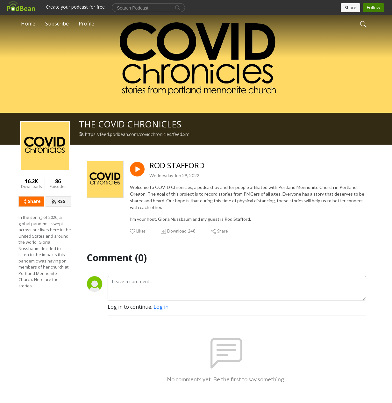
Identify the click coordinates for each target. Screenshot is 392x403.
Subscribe (57, 23)
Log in (160, 306)
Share (31, 201)
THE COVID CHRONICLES (130, 124)
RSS (58, 201)
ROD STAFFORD (176, 165)
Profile (86, 23)
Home (28, 23)
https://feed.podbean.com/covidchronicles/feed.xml (134, 134)
